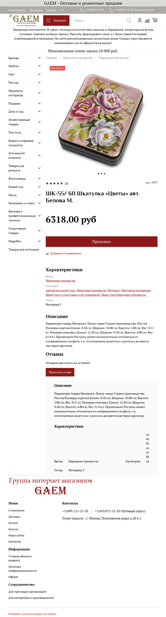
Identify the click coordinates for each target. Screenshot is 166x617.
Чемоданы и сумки (21, 203)
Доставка (36, 10)
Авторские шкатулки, (61, 290)
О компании (17, 10)
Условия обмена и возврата (20, 558)
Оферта (13, 577)
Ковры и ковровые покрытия (21, 143)
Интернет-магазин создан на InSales (32, 614)
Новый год (15, 187)
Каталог (56, 20)
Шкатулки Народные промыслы (123, 295)
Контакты (14, 541)
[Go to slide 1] (98, 173)
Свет (11, 74)
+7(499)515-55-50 (92, 10)
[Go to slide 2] (101, 173)
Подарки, (114, 290)
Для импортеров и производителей (31, 598)
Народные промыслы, (92, 290)
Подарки (14, 103)
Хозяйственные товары (19, 122)
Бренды (13, 58)
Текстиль (14, 132)
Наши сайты (16, 535)
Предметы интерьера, (136, 290)
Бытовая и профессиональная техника (21, 215)
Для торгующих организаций (27, 592)
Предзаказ (101, 241)
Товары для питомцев (23, 249)
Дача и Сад (16, 111)
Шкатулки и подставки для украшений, (73, 295)
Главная (51, 58)
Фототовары (17, 178)
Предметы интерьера (78, 58)
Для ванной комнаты (16, 155)
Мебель (13, 66)
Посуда (13, 82)
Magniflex (14, 241)
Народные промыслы (114, 58)
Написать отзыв (60, 372)
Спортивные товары (17, 230)
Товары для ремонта (16, 168)
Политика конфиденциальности (22, 569)
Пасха (12, 195)
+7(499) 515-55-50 (75, 511)
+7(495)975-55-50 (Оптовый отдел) (131, 10)
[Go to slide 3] (104, 173)
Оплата (51, 10)
